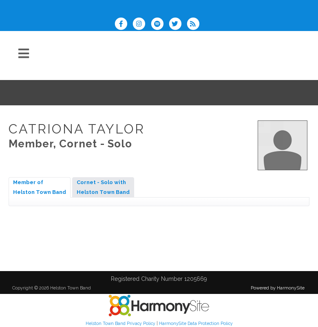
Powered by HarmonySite (278, 288)
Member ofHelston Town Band (39, 187)
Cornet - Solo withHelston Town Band (103, 187)
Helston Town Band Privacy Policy (120, 323)
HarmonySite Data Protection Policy (196, 323)
